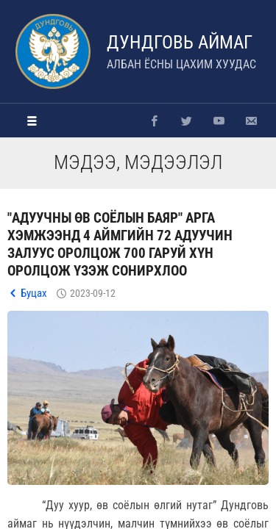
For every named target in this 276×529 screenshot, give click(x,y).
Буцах (34, 293)
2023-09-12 (93, 293)
